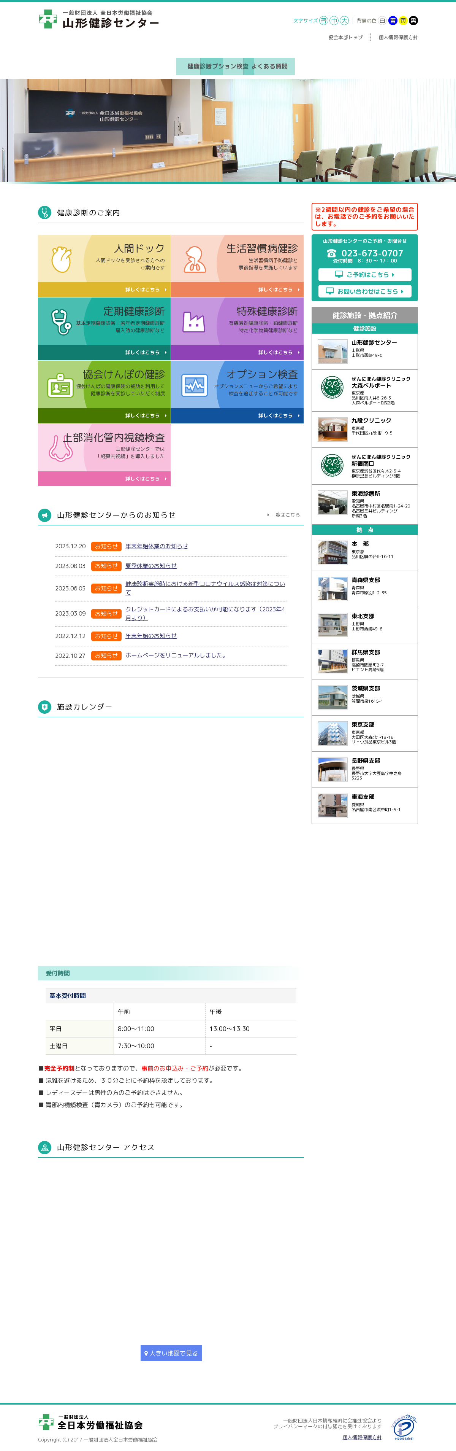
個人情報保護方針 (398, 37)
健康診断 (168, 65)
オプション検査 (228, 65)
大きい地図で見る (171, 1351)
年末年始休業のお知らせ (156, 543)
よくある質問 (287, 65)
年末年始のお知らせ (151, 633)
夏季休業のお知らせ (151, 563)
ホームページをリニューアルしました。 (176, 653)
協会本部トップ (345, 37)
